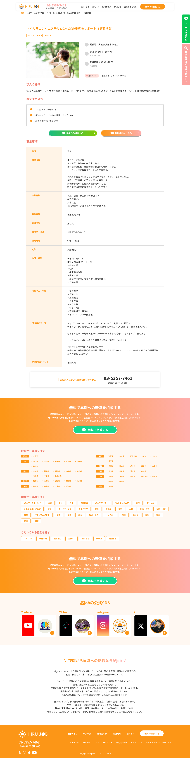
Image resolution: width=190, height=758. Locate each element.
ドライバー (110, 515)
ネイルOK (28, 538)
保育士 (135, 515)
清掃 (49, 509)
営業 (26, 515)
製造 (97, 509)
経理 (124, 515)
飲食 (37, 520)
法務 (69, 515)
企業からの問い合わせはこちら (159, 742)
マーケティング (65, 509)
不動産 (108, 509)
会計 (61, 503)
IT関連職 (84, 503)
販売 (50, 503)
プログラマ (83, 509)
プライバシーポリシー (103, 742)
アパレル (150, 503)
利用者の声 (106, 6)
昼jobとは (85, 6)
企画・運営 (144, 509)
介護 (26, 520)
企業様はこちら (130, 6)
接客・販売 (93, 515)
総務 (147, 515)
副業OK (71, 538)
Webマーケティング (32, 503)
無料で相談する (151, 733)
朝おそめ (85, 538)
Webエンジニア (122, 503)
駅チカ (99, 538)
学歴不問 (43, 538)
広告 (58, 515)
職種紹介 (117, 733)
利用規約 (86, 742)
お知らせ (117, 6)
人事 (71, 503)
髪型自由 (112, 538)
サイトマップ (136, 742)
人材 (131, 509)
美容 (158, 515)
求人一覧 (95, 6)
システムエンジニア (32, 509)
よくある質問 (73, 742)
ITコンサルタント (42, 515)
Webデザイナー (101, 503)
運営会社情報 (121, 742)
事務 (120, 509)
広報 (80, 515)
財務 (138, 503)
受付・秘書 (161, 509)
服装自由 (57, 538)
